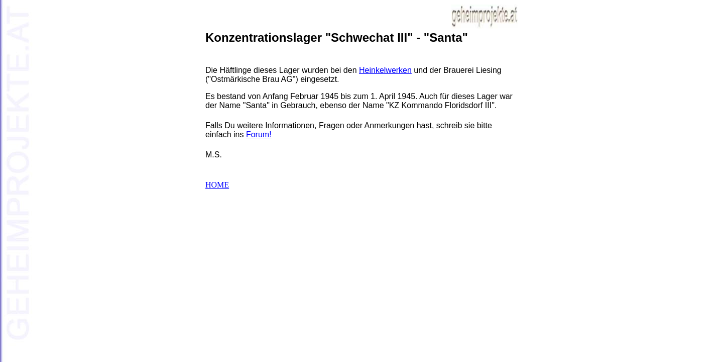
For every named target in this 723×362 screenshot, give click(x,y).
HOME (217, 184)
